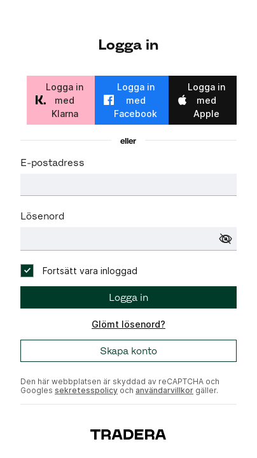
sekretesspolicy (86, 390)
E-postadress (52, 162)
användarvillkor (164, 390)
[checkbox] (78, 270)
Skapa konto (128, 350)
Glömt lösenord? (128, 324)
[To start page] (128, 433)
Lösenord (42, 216)
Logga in (128, 297)
